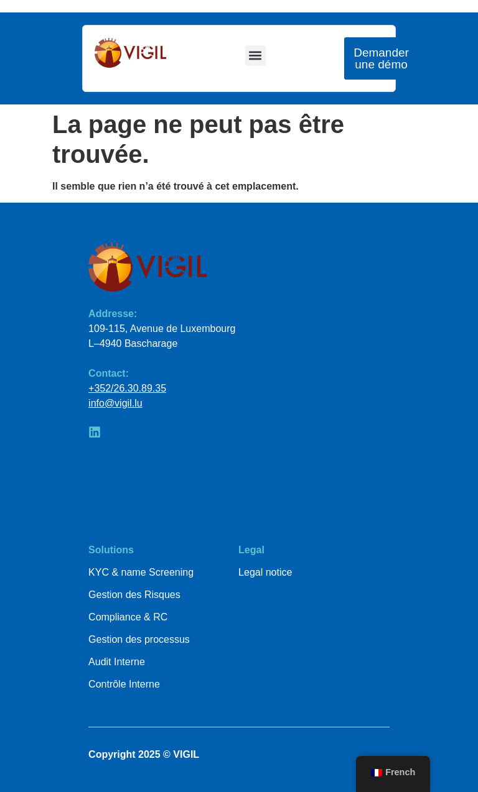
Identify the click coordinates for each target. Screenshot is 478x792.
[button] (255, 55)
